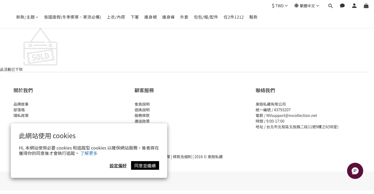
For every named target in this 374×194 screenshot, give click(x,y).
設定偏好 (118, 165)
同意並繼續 (145, 165)
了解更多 (89, 153)
